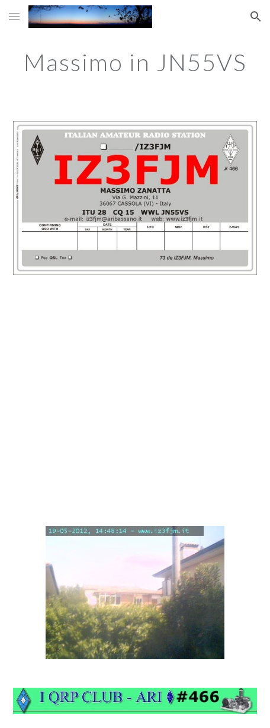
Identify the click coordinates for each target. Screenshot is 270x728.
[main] (135, 62)
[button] (14, 16)
